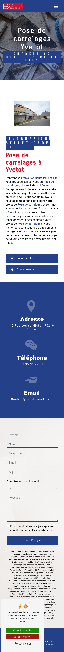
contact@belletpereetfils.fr (32, 394)
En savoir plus (21, 258)
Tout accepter (22, 630)
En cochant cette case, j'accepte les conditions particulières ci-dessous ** (32, 523)
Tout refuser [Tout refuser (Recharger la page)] (22, 636)
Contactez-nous (22, 269)
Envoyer (36, 535)
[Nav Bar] (56, 6)
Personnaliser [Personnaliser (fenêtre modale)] (22, 643)
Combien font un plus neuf (23, 476)
